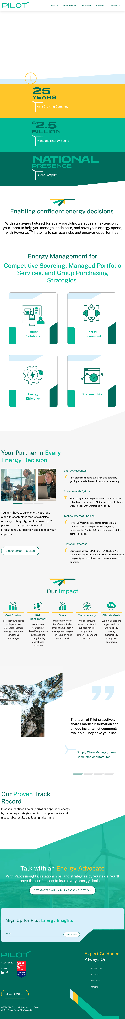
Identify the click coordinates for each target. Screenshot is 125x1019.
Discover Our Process (20, 551)
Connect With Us (15, 994)
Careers (100, 5)
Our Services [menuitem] (96, 968)
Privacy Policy (13, 1010)
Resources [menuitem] (95, 980)
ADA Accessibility (27, 1010)
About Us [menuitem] (94, 974)
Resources (86, 5)
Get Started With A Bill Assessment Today (62, 902)
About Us (53, 5)
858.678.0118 (7, 963)
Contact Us (114, 5)
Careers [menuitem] (94, 987)
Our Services (69, 5)
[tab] (18, 503)
